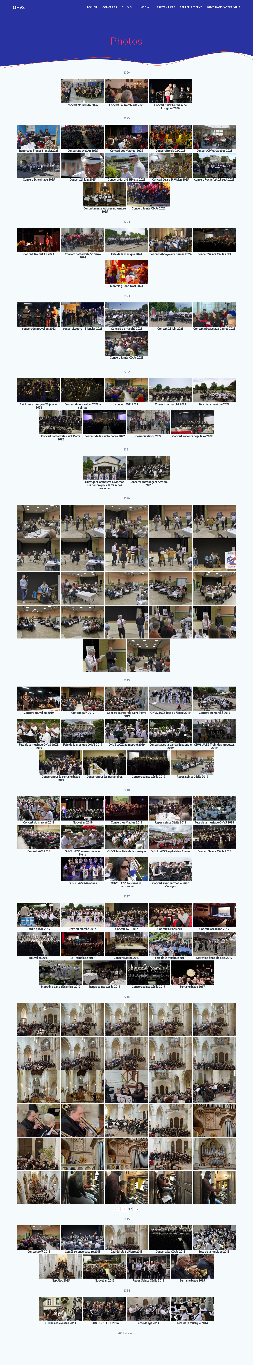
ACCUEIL (92, 7)
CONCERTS (109, 7)
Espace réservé (191, 7)
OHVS (19, 7)
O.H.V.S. (127, 7)
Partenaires (166, 7)
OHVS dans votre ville (224, 7)
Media (144, 7)
